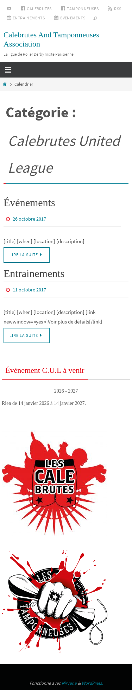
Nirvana (69, 683)
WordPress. (92, 683)
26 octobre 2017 (29, 219)
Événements (29, 202)
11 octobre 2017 (29, 290)
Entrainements (34, 273)
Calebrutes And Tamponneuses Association (51, 39)
